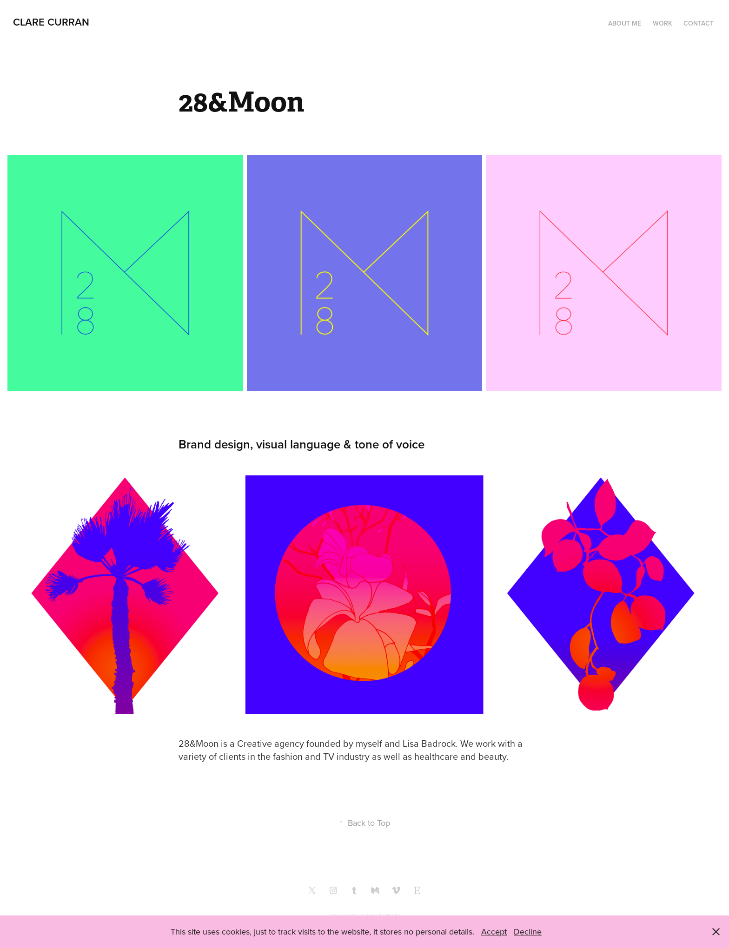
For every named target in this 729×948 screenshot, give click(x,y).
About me (624, 23)
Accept (494, 931)
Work (662, 23)
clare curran (51, 21)
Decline (528, 931)
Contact (698, 23)
